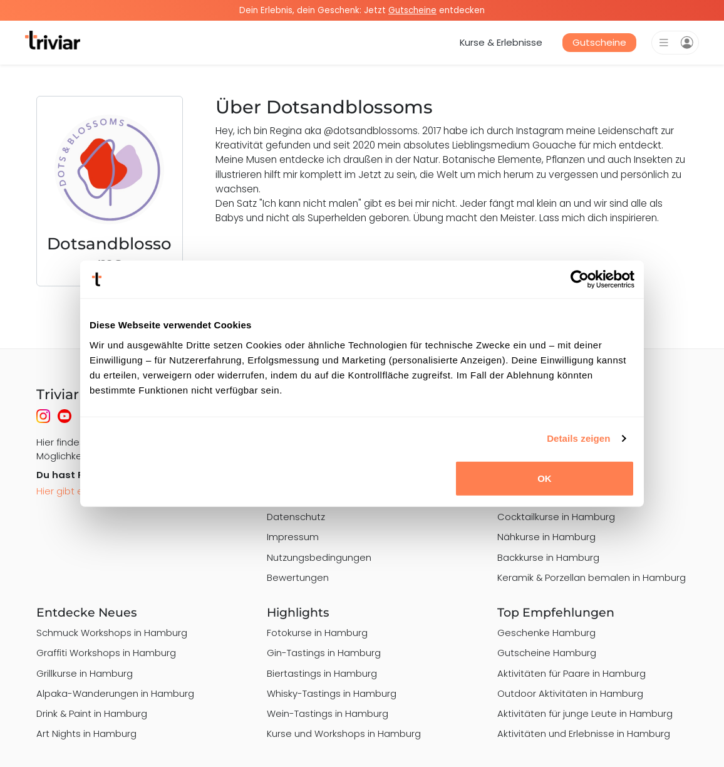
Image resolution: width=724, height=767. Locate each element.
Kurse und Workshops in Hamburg (344, 733)
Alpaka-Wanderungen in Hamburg (115, 693)
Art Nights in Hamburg (86, 733)
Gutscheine (599, 42)
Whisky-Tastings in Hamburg (331, 693)
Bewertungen (298, 577)
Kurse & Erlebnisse (501, 42)
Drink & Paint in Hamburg (91, 713)
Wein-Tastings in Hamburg (327, 713)
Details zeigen (578, 438)
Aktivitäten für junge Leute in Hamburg (585, 713)
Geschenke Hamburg (546, 632)
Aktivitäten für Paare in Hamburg (571, 673)
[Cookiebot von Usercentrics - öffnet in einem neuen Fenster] (579, 279)
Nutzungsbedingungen (319, 557)
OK (544, 477)
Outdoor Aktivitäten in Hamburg (570, 693)
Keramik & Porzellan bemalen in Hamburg (591, 577)
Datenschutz (296, 516)
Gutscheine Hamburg (546, 652)
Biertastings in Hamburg (322, 673)
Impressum (293, 536)
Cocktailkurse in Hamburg (556, 516)
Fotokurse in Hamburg (317, 632)
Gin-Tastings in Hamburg (324, 652)
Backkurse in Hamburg (548, 557)
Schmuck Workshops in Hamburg (111, 632)
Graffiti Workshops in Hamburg (106, 652)
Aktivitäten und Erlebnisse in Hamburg (583, 733)
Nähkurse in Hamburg (546, 536)
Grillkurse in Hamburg (84, 673)
